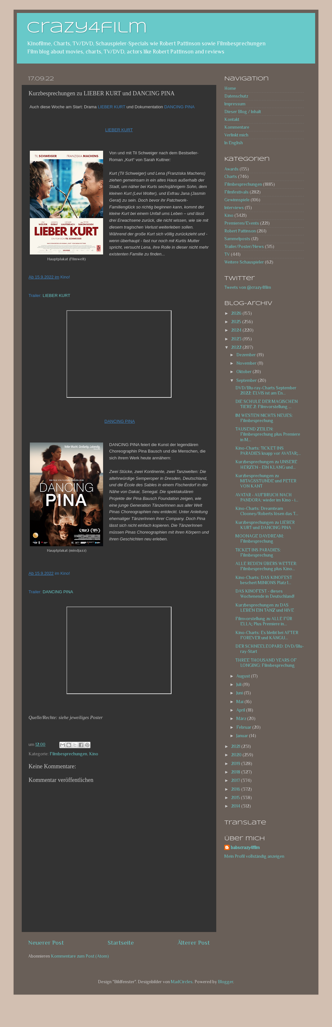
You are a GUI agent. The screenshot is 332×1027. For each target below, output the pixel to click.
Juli (239, 684)
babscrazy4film (245, 847)
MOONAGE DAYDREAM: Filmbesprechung (259, 539)
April (241, 710)
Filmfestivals (236, 192)
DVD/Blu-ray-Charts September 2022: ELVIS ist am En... (265, 390)
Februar (244, 727)
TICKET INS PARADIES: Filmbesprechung (258, 553)
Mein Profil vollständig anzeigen (254, 856)
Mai (240, 701)
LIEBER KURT (56, 295)
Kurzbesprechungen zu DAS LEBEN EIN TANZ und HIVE (264, 608)
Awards (231, 169)
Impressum (234, 103)
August (243, 676)
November (246, 363)
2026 (237, 313)
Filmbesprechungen (68, 753)
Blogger (225, 981)
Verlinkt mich (236, 135)
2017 (236, 780)
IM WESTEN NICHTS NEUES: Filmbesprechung (264, 418)
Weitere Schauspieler (244, 262)
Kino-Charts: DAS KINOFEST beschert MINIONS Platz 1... (263, 580)
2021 (236, 746)
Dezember (246, 354)
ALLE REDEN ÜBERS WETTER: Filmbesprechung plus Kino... (266, 566)
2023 (237, 338)
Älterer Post (194, 942)
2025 (236, 321)
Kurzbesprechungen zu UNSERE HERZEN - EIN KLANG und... (266, 464)
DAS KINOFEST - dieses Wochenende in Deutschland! (264, 594)
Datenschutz (236, 96)
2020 (237, 754)
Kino (93, 753)
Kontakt (231, 119)
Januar (242, 735)
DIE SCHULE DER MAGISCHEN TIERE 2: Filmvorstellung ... (266, 404)
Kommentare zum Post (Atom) (80, 956)
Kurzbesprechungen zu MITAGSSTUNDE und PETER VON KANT (265, 481)
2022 (237, 347)
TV (227, 254)
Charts (230, 176)
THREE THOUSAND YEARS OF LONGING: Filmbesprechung (266, 663)
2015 (236, 797)
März (241, 718)
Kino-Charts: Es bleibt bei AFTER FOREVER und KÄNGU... (266, 635)
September (247, 380)
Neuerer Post (46, 942)
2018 (236, 772)
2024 (237, 330)
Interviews (234, 207)
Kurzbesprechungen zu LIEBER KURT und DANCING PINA (265, 525)
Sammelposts (237, 238)
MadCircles (182, 981)
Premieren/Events (241, 223)
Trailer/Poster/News (244, 246)
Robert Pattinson (240, 231)
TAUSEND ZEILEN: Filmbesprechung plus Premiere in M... (267, 434)
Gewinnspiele (237, 199)
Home (230, 88)
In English (233, 142)
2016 (236, 789)
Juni (240, 693)
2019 (236, 763)
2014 (236, 806)
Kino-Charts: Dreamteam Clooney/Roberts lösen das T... (266, 511)
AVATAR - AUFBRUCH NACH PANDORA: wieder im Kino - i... (266, 497)
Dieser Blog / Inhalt (242, 111)
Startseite (121, 942)
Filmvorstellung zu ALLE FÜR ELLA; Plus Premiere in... (263, 621)
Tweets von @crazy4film (247, 287)
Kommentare (236, 127)
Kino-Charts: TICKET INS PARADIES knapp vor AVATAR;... (268, 451)
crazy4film (87, 28)
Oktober (244, 371)
